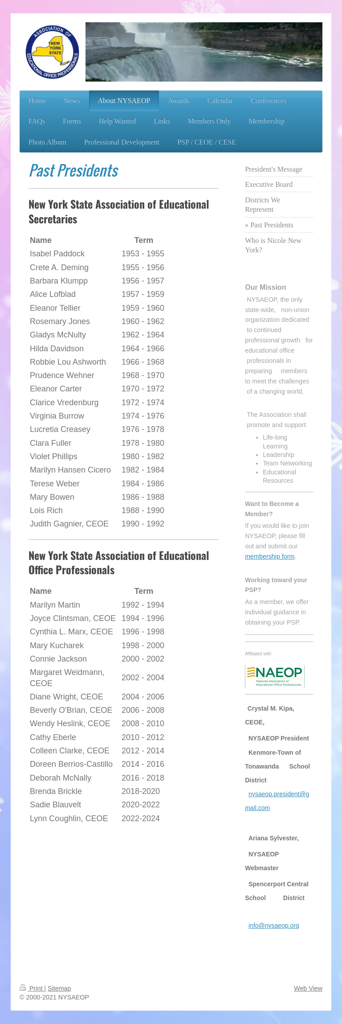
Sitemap (59, 988)
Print (32, 988)
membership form (269, 556)
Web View (308, 988)
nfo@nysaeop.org (274, 925)
